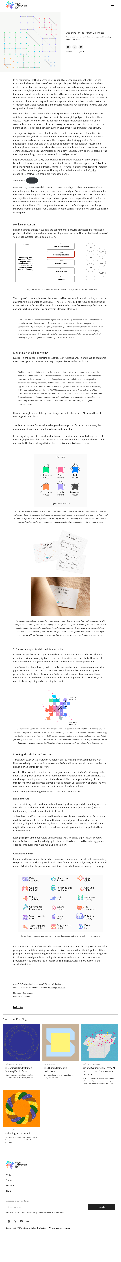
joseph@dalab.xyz (55, 984)
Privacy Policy (32, 1212)
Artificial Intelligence (11, 1064)
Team (8, 1190)
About (9, 1180)
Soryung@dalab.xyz (57, 987)
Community (47, 1064)
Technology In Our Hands (18, 1133)
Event (20, 1064)
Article (98, 1064)
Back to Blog (18, 1007)
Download (32, 181)
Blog (8, 1174)
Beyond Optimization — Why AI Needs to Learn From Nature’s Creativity (99, 1071)
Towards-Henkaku (19, 181)
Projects (10, 1185)
